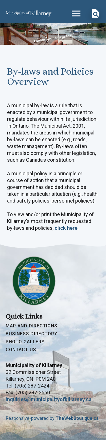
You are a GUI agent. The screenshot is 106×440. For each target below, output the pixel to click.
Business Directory (31, 333)
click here (66, 228)
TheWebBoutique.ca (77, 418)
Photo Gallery (25, 341)
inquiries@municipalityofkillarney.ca (49, 399)
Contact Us (21, 349)
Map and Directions (31, 326)
